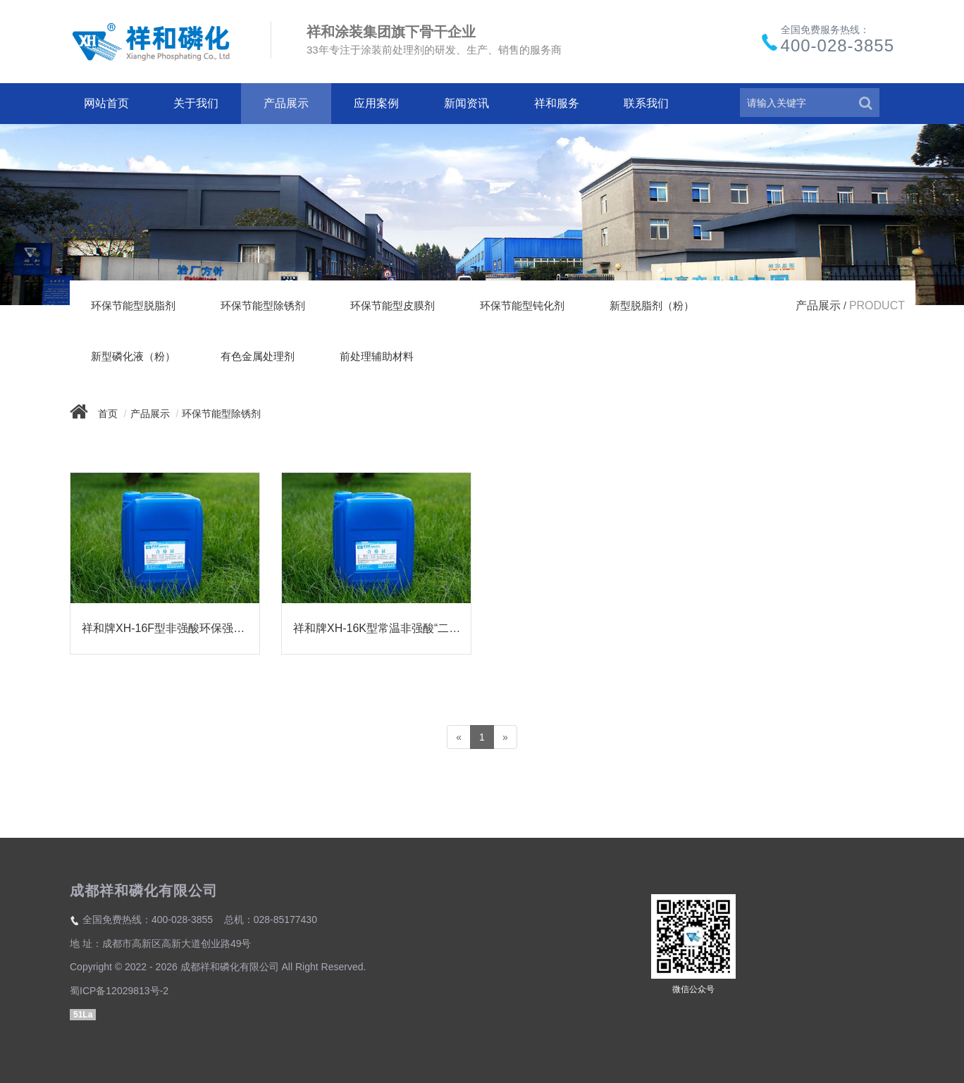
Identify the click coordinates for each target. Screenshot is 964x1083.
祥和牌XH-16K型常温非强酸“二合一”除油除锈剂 (382, 628)
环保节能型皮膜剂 (392, 305)
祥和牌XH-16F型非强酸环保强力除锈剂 (170, 628)
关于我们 (195, 103)
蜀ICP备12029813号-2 (119, 990)
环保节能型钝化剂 (522, 305)
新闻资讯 (466, 103)
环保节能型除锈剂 (263, 305)
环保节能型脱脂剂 (133, 305)
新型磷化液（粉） (133, 356)
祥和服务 (556, 103)
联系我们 (646, 103)
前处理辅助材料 (377, 356)
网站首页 (106, 103)
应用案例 (376, 103)
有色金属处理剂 (258, 356)
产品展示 (286, 103)
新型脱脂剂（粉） (652, 305)
